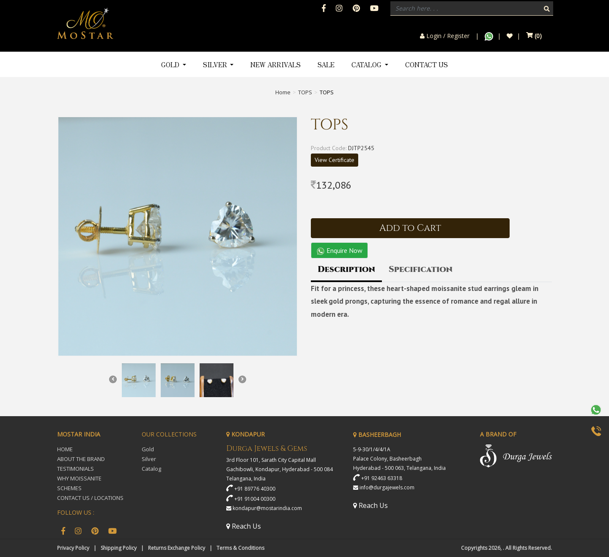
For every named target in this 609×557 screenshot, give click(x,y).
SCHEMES (69, 488)
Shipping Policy (119, 548)
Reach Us (243, 526)
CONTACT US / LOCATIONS (90, 498)
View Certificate (334, 160)
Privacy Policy (73, 548)
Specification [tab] (421, 269)
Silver (149, 459)
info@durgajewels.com (386, 487)
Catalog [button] (367, 64)
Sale (326, 64)
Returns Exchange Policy (176, 548)
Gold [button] (171, 64)
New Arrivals (275, 64)
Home (283, 92)
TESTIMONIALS (75, 468)
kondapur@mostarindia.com (267, 508)
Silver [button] (216, 64)
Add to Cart (410, 228)
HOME (65, 449)
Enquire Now (339, 250)
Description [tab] (346, 269)
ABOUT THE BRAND (81, 459)
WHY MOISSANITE (79, 478)
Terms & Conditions (240, 548)
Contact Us (426, 64)
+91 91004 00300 (254, 498)
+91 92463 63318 (381, 478)
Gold (148, 449)
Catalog (151, 468)
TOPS (305, 92)
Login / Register (444, 36)
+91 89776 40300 (254, 488)
